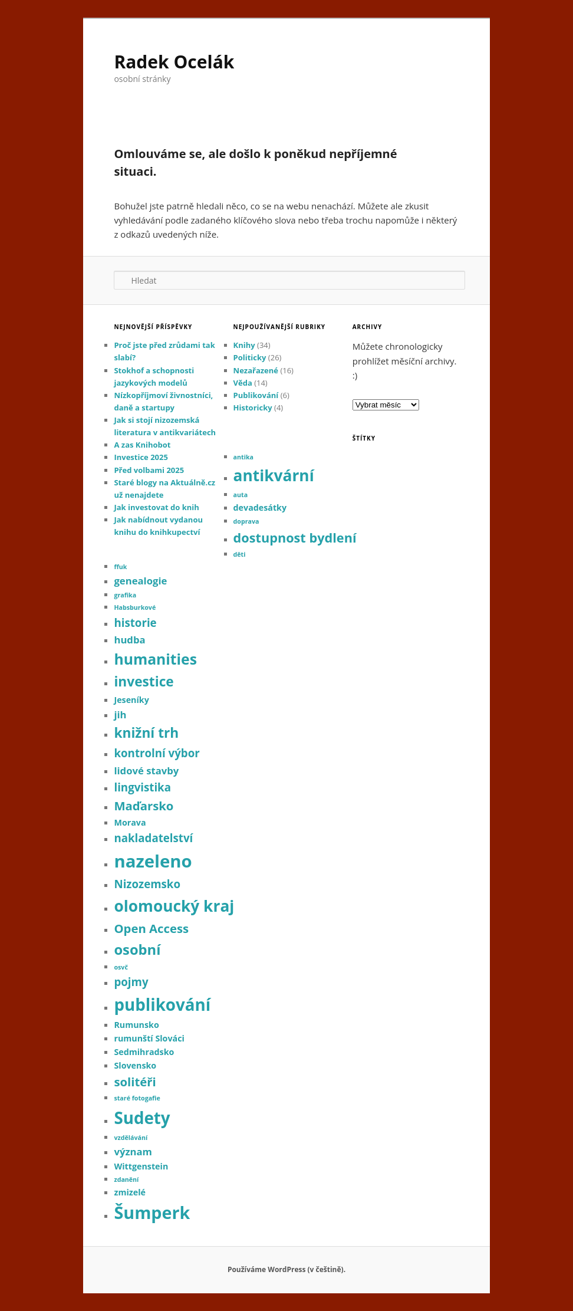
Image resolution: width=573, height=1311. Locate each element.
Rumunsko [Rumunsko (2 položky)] (136, 1024)
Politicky (249, 357)
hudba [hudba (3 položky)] (129, 639)
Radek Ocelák (174, 62)
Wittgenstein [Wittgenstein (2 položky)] (141, 1166)
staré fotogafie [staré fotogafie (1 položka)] (137, 1098)
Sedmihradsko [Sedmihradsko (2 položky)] (144, 1051)
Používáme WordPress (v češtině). (286, 1269)
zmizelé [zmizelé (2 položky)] (130, 1192)
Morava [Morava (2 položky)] (130, 822)
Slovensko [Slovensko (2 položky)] (135, 1065)
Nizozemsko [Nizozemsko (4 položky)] (147, 883)
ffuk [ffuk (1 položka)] (120, 567)
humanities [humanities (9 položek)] (155, 659)
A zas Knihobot (142, 444)
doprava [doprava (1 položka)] (246, 521)
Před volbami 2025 (149, 470)
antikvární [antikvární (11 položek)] (273, 475)
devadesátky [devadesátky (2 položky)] (260, 507)
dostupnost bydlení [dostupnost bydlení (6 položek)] (295, 537)
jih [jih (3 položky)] (120, 714)
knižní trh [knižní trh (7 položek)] (146, 733)
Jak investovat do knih (156, 507)
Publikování (256, 395)
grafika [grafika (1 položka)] (125, 595)
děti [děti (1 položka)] (239, 554)
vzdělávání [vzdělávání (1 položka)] (130, 1137)
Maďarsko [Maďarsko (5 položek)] (143, 805)
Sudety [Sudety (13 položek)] (142, 1117)
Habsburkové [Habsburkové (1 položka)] (135, 607)
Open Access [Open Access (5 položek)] (151, 928)
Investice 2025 (140, 457)
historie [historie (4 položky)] (135, 622)
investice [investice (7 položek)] (143, 681)
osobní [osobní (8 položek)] (137, 949)
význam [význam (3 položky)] (133, 1151)
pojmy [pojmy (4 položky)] (131, 981)
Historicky (252, 407)
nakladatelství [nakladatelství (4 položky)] (153, 837)
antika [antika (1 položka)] (243, 457)
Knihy (244, 345)
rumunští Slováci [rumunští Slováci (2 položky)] (149, 1038)
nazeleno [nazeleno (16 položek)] (153, 861)
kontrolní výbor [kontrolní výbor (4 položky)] (156, 752)
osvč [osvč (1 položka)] (120, 967)
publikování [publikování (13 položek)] (162, 1004)
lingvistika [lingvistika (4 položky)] (142, 787)
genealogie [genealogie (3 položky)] (140, 580)
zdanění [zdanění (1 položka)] (126, 1179)
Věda (242, 382)
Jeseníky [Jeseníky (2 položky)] (131, 699)
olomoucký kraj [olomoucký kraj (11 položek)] (174, 905)
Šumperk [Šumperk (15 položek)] (152, 1212)
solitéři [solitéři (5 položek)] (135, 1081)
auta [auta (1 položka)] (240, 495)
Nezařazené (255, 370)
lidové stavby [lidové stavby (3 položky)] (146, 770)
